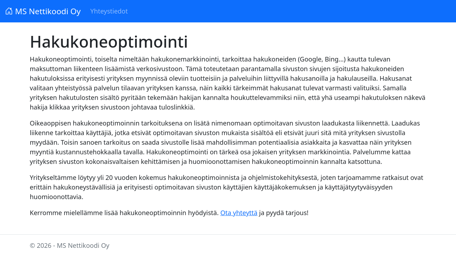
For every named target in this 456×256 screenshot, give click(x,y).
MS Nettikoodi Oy (43, 11)
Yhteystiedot (109, 11)
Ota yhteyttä (238, 212)
